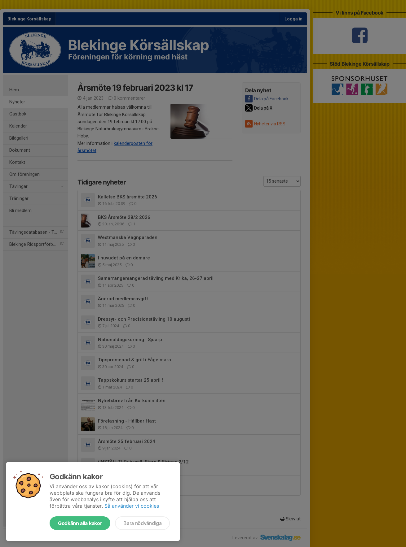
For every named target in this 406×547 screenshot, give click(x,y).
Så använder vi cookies (131, 506)
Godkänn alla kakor (80, 523)
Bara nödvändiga (142, 523)
